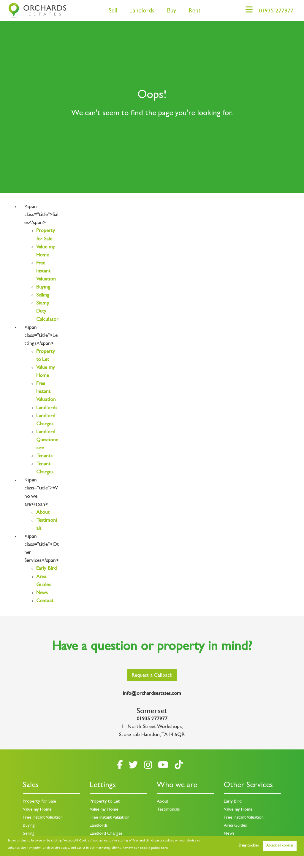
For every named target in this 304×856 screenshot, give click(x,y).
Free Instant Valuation (46, 271)
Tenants (44, 456)
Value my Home (37, 809)
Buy (169, 11)
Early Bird (46, 569)
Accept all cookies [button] (279, 846)
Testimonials (168, 809)
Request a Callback (152, 676)
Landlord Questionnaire (46, 440)
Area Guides (236, 825)
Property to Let (105, 801)
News (42, 593)
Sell (110, 11)
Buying (43, 287)
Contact (45, 601)
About (43, 513)
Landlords (139, 11)
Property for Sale (39, 801)
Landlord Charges (106, 832)
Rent (192, 11)
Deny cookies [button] (249, 846)
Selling (43, 295)
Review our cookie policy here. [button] (145, 848)
